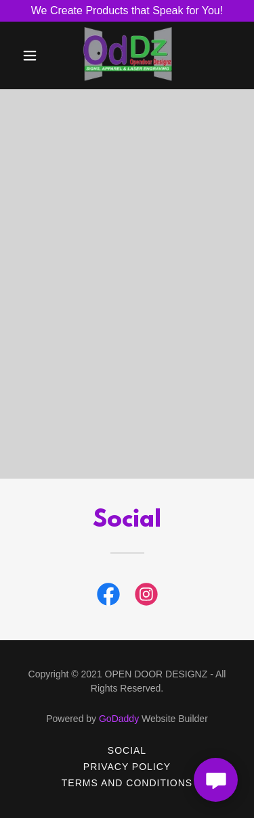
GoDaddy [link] (119, 718)
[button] (30, 55)
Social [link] (127, 750)
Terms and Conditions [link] (127, 782)
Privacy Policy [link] (127, 766)
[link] (127, 55)
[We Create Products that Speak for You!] (127, 11)
